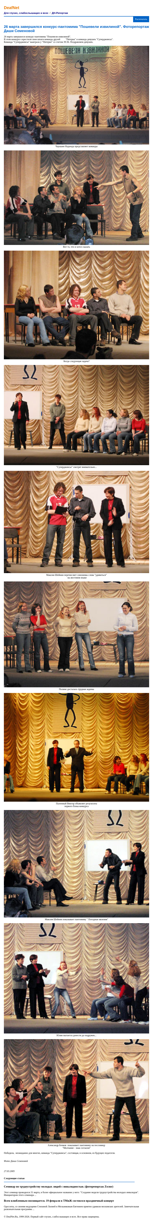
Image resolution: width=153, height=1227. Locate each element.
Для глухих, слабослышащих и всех (26, 13)
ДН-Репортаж (60, 13)
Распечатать (141, 19)
